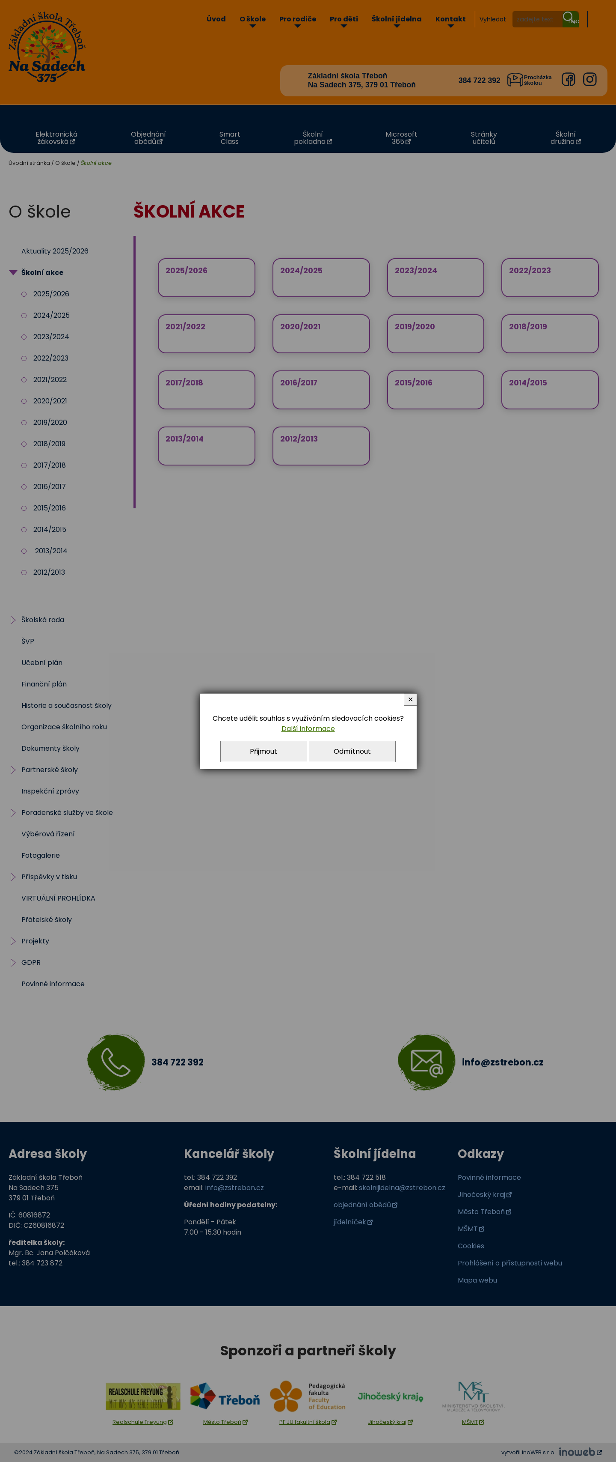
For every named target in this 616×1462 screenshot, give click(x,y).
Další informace (308, 729)
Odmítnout (352, 751)
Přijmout (263, 751)
